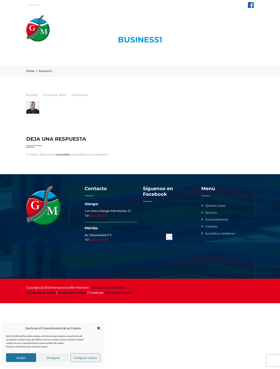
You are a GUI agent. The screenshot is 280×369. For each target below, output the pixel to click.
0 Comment (80, 95)
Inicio (89, 19)
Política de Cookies (72, 292)
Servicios (145, 19)
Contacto (230, 19)
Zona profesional (176, 19)
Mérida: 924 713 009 (88, 4)
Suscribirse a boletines (220, 233)
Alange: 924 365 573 (57, 4)
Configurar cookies (85, 357)
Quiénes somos (115, 19)
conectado (63, 154)
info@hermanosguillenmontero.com (218, 4)
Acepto (21, 357)
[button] (99, 328)
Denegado (53, 357)
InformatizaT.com (118, 292)
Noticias (206, 19)
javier (34, 95)
